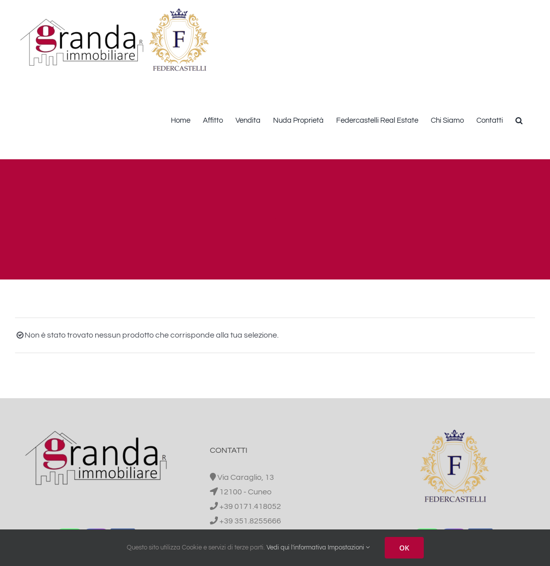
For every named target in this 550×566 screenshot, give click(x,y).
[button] (518, 119)
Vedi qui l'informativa (296, 547)
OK (404, 547)
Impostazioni (349, 547)
